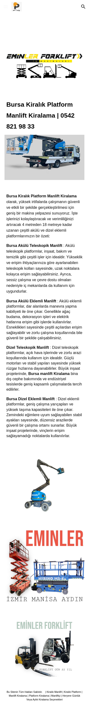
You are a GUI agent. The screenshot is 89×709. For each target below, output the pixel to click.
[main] (45, 115)
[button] (5, 6)
